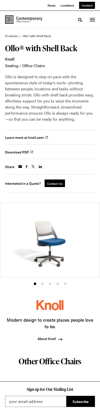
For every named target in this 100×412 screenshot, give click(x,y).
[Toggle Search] (80, 20)
